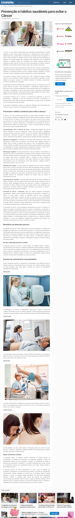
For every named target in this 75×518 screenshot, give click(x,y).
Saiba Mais (60, 84)
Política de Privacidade (59, 107)
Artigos (5, 6)
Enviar (70, 99)
